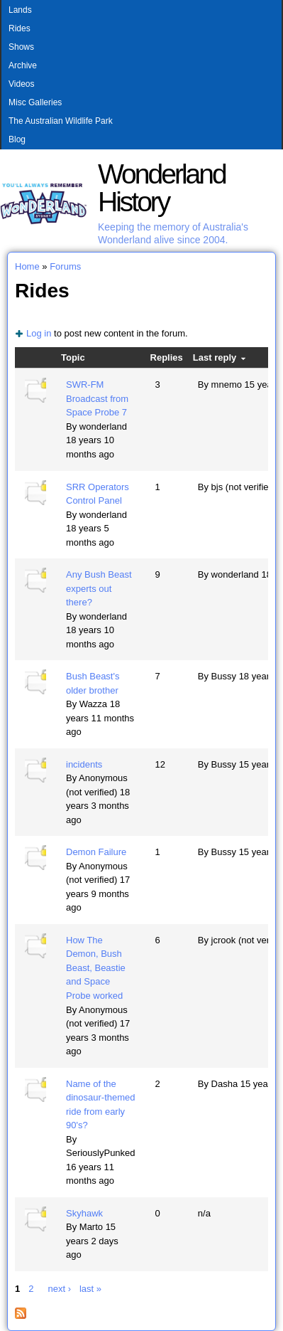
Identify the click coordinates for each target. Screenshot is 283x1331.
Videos (21, 84)
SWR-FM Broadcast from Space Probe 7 (97, 398)
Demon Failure (96, 852)
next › (59, 1288)
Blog (17, 139)
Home (27, 266)
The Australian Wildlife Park (61, 121)
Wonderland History (162, 188)
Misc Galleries (35, 102)
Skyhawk (84, 1213)
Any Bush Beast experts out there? (99, 588)
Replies (166, 357)
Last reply (219, 357)
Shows (21, 47)
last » (90, 1288)
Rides (19, 28)
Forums (65, 266)
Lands (20, 10)
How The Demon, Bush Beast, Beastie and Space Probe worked (96, 968)
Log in (38, 333)
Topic (73, 357)
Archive (23, 65)
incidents (84, 764)
